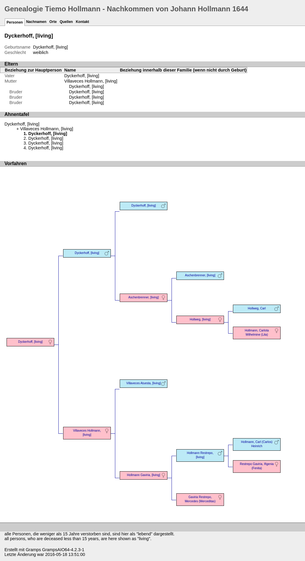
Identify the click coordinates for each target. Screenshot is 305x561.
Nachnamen (36, 22)
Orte (53, 22)
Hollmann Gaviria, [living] (143, 475)
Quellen (66, 22)
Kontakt (82, 22)
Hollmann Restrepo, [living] (200, 455)
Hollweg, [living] (200, 319)
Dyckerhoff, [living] (81, 75)
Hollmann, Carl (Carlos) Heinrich (256, 444)
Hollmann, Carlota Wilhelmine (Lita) (257, 332)
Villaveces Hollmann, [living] (90, 81)
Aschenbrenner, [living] (143, 297)
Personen (15, 22)
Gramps (33, 549)
